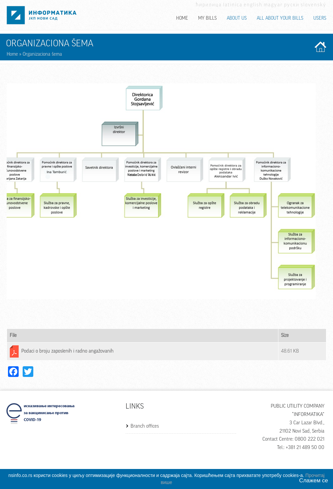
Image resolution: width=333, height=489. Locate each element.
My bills (207, 18)
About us (237, 18)
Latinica (232, 4)
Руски (291, 4)
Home (182, 18)
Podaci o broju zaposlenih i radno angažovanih (67, 351)
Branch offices (145, 426)
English (253, 4)
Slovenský (313, 4)
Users (319, 18)
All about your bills (280, 18)
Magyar (273, 4)
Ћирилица (209, 4)
